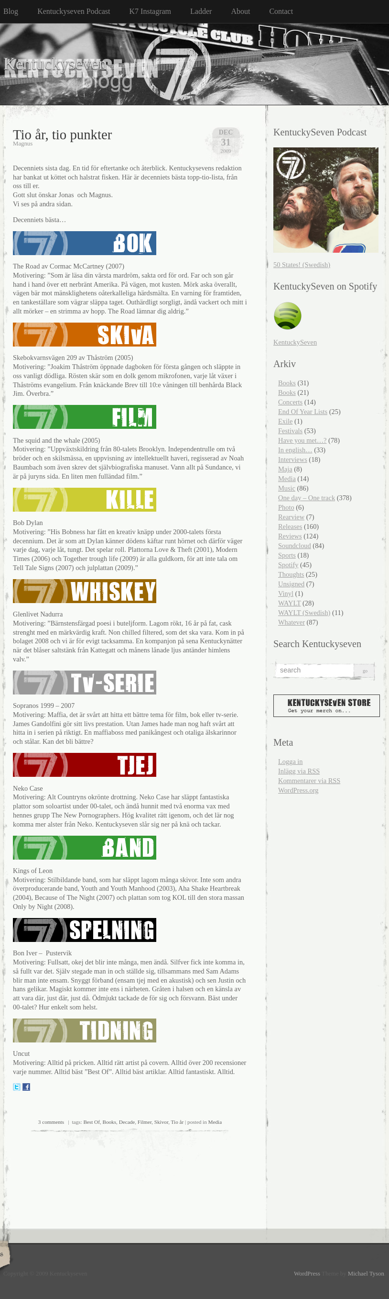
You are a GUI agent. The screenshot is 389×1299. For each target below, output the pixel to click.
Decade (127, 1122)
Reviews (290, 536)
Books (109, 1122)
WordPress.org (298, 790)
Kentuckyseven (55, 64)
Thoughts (291, 574)
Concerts (290, 402)
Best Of (91, 1122)
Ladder (201, 11)
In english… (295, 450)
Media (215, 1122)
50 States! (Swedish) (301, 265)
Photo (286, 507)
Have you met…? (302, 440)
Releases (290, 526)
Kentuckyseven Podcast (73, 11)
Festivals (290, 431)
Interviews (292, 459)
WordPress (307, 1273)
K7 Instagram (151, 11)
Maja (285, 469)
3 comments (51, 1122)
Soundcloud (294, 545)
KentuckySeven (295, 342)
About (240, 11)
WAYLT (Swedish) (304, 612)
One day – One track (306, 498)
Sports (287, 555)
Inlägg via (299, 771)
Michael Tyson (366, 1273)
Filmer (144, 1122)
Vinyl (285, 593)
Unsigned (291, 584)
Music (286, 488)
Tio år (177, 1122)
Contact (281, 11)
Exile (285, 421)
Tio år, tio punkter (62, 134)
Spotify (288, 565)
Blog (10, 11)
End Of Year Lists (302, 411)
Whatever (291, 622)
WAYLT (289, 603)
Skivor (161, 1122)
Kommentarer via (309, 780)
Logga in (290, 761)
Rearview (291, 517)
